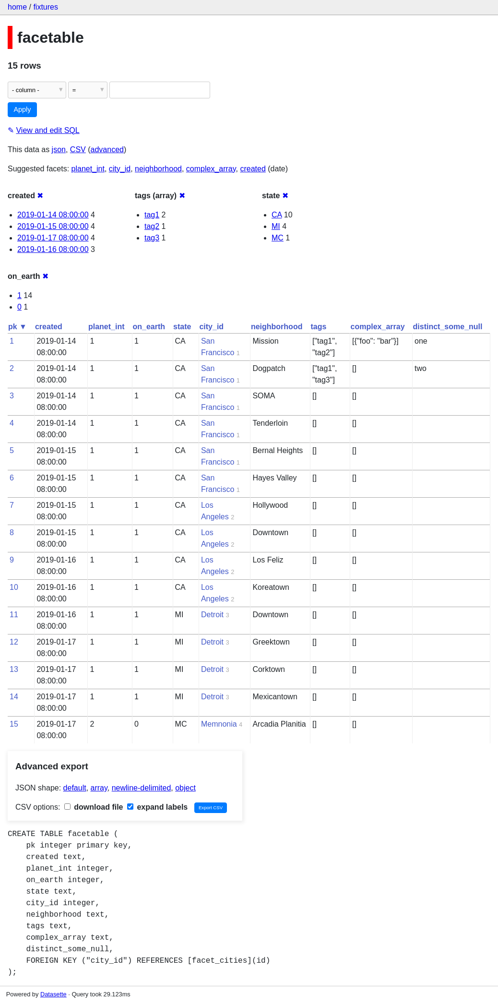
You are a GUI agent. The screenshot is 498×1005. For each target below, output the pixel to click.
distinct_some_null (448, 327)
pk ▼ (17, 327)
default (74, 788)
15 (14, 724)
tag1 (151, 215)
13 (14, 669)
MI (276, 226)
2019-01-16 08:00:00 (53, 249)
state (182, 327)
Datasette (53, 994)
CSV (78, 149)
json (59, 149)
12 (14, 642)
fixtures (45, 7)
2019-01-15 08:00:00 (53, 226)
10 (14, 587)
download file (93, 807)
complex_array (211, 169)
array (99, 788)
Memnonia (219, 724)
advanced (107, 149)
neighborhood (158, 169)
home (17, 7)
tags (318, 327)
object (185, 788)
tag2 (151, 226)
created (252, 169)
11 (14, 614)
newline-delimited (141, 788)
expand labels (157, 807)
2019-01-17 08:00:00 (53, 238)
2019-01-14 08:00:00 (53, 215)
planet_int (88, 169)
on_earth (148, 327)
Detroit (212, 614)
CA (277, 215)
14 (14, 697)
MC (278, 238)
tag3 (151, 238)
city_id (119, 169)
